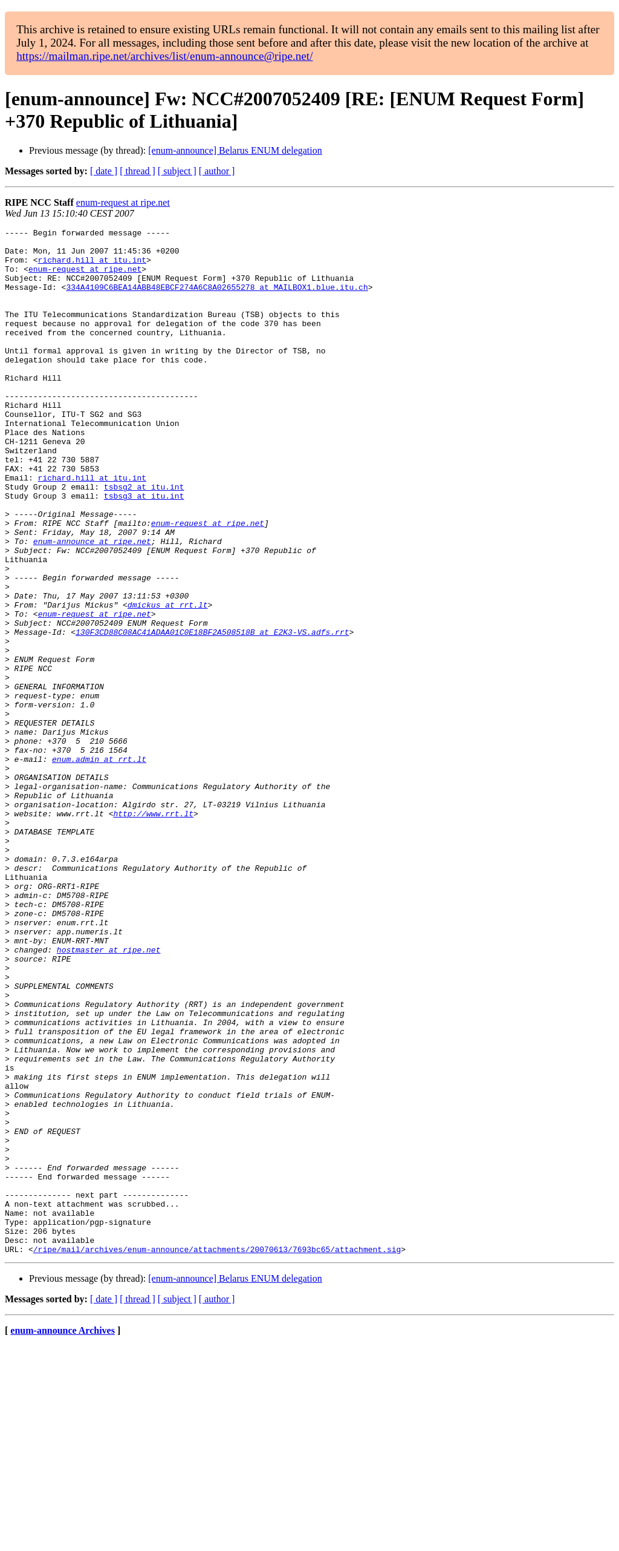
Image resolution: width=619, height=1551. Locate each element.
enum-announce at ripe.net (92, 604)
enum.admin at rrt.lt (99, 866)
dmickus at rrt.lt (168, 680)
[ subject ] (177, 171)
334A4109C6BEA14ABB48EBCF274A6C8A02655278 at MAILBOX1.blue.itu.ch (217, 299)
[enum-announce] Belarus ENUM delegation (235, 150)
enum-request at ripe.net (123, 202)
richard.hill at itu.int (92, 266)
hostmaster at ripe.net (109, 1094)
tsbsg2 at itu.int (144, 539)
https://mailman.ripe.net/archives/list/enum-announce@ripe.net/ (164, 56)
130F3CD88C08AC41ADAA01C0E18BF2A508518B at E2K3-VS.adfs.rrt (212, 713)
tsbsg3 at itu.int (144, 550)
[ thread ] (137, 171)
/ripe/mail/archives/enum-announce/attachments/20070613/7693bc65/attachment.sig (217, 1454)
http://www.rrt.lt (153, 931)
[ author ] (217, 171)
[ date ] (103, 171)
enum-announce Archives (62, 1535)
